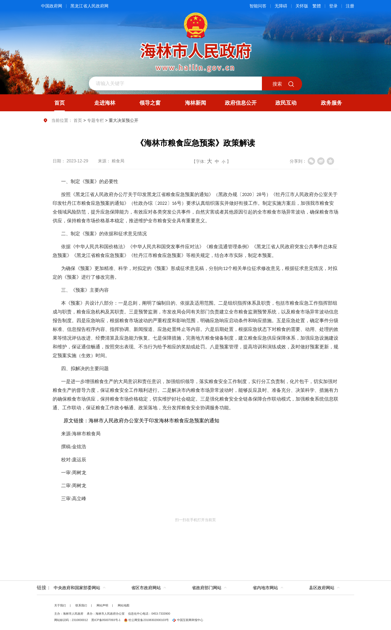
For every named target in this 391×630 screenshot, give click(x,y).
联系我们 (81, 605)
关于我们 (60, 605)
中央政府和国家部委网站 (77, 587)
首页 (78, 120)
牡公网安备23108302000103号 (146, 620)
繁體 (316, 6)
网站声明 (102, 605)
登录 (333, 6)
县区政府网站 (321, 587)
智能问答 (257, 6)
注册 (350, 6)
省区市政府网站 (146, 587)
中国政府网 (51, 6)
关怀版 (301, 6)
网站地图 (123, 605)
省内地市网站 (265, 587)
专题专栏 (95, 120)
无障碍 (281, 6)
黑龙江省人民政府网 (89, 6)
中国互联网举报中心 (187, 620)
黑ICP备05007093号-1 (105, 620)
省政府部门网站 (206, 587)
